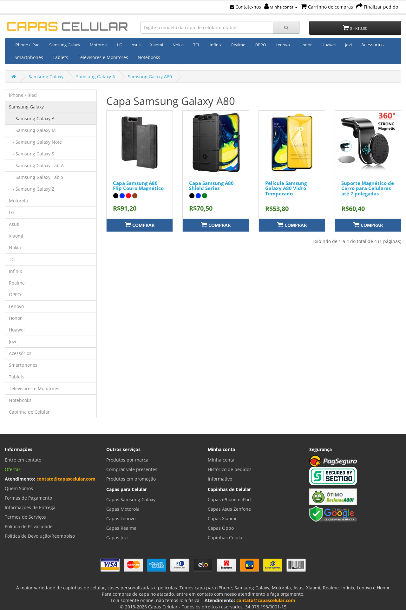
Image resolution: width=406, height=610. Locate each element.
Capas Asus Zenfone (229, 509)
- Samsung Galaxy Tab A (36, 165)
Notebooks (149, 57)
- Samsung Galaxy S (31, 154)
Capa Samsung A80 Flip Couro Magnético (138, 186)
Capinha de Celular (29, 412)
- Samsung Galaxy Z (31, 189)
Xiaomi (156, 45)
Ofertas (13, 469)
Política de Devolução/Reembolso (40, 536)
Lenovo (283, 45)
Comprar (139, 224)
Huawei (328, 45)
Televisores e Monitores (103, 57)
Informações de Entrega (30, 507)
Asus (136, 45)
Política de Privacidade (29, 526)
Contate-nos (245, 7)
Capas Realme (121, 528)
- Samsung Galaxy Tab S (36, 177)
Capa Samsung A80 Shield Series (211, 186)
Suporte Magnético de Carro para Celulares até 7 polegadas (367, 188)
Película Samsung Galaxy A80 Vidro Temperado (286, 188)
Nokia (178, 45)
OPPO (260, 45)
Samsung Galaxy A (95, 77)
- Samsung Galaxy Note (35, 142)
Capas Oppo (221, 528)
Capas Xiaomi (222, 518)
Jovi (348, 45)
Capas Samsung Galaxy (130, 499)
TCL (196, 45)
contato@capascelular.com (65, 479)
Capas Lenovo (120, 518)
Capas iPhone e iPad (229, 499)
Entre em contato (23, 460)
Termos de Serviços (25, 517)
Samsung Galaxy (64, 45)
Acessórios (372, 45)
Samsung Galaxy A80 (150, 77)
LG (119, 45)
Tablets (60, 57)
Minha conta (281, 7)
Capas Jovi (117, 538)
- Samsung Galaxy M (32, 130)
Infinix (216, 45)
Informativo (220, 479)
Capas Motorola (123, 509)
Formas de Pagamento (28, 498)
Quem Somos (19, 488)
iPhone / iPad (27, 45)
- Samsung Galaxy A (32, 118)
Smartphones (29, 57)
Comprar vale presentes (131, 469)
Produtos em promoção (131, 479)
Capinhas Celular (226, 538)
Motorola (99, 45)
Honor (305, 45)
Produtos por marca (127, 460)
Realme (238, 45)
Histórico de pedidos (230, 469)
